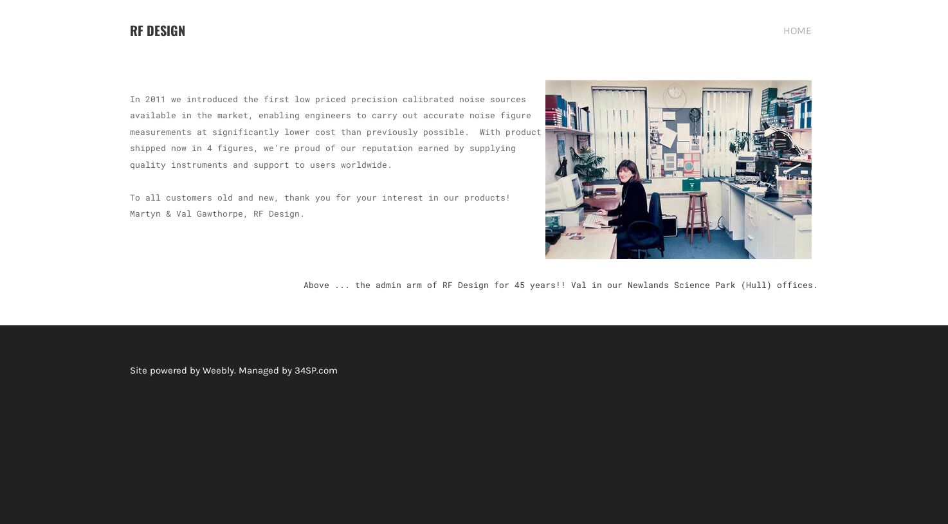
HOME (797, 30)
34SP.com (316, 370)
